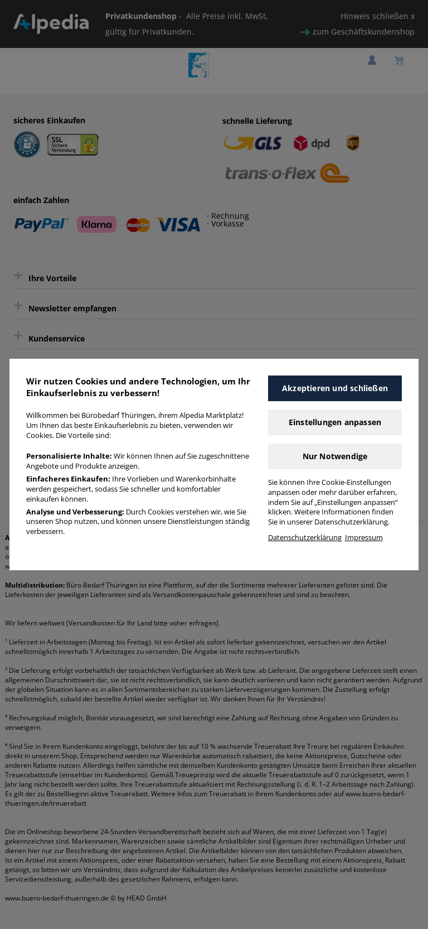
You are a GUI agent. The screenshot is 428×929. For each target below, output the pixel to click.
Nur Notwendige (335, 456)
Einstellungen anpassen (335, 422)
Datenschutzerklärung (305, 537)
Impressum (364, 537)
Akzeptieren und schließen (335, 388)
